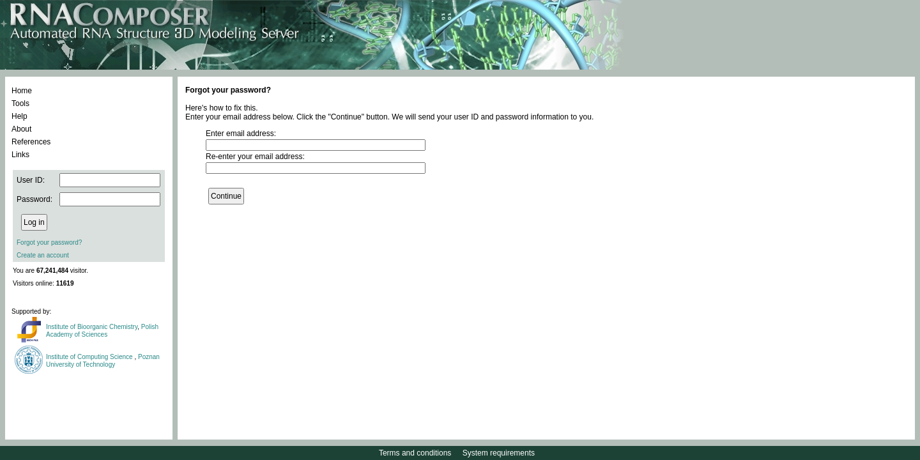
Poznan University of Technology (103, 360)
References (31, 141)
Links (20, 154)
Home (22, 90)
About (21, 129)
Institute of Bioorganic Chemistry (91, 326)
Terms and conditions (415, 452)
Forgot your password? (49, 242)
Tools (20, 103)
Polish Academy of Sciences (102, 330)
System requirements (499, 452)
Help (19, 116)
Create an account (43, 255)
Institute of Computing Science (90, 356)
